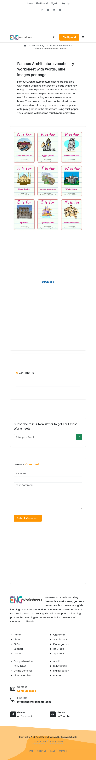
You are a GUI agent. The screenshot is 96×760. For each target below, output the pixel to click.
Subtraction (60, 666)
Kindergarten (61, 644)
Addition (58, 661)
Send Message (26, 690)
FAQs (17, 644)
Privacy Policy (56, 741)
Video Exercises (23, 675)
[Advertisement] (48, 22)
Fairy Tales (20, 666)
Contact (18, 653)
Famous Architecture (61, 45)
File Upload (42, 3)
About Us (41, 750)
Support (18, 649)
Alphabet (58, 653)
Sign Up (65, 3)
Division (57, 675)
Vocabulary (38, 45)
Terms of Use (39, 741)
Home (30, 3)
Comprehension (23, 661)
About (17, 639)
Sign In (54, 3)
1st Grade (58, 649)
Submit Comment (27, 518)
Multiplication (61, 670)
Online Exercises (23, 670)
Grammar (59, 634)
